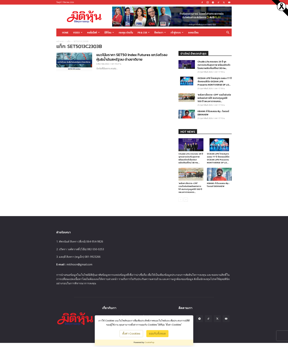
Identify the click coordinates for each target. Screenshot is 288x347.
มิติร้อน (109, 32)
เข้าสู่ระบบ (177, 32)
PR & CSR (144, 32)
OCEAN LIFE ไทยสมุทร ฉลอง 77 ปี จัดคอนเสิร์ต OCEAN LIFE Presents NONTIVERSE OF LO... (215, 82)
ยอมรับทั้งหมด (157, 333)
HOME (65, 32)
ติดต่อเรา (160, 32)
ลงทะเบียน (193, 32)
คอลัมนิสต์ (93, 32)
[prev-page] (180, 200)
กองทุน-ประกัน (126, 32)
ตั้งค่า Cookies (131, 333)
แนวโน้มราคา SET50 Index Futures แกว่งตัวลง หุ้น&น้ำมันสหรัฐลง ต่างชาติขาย (131, 57)
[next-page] (186, 200)
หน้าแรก (60, 41)
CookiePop (149, 342)
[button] (228, 32)
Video (77, 32)
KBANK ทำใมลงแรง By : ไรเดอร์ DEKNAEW (213, 113)
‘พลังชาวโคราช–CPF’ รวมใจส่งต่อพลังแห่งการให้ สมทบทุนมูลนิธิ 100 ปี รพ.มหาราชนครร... (214, 98)
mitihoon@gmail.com (79, 264)
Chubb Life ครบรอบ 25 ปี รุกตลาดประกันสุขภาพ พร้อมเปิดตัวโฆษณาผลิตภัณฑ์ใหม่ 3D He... (214, 65)
